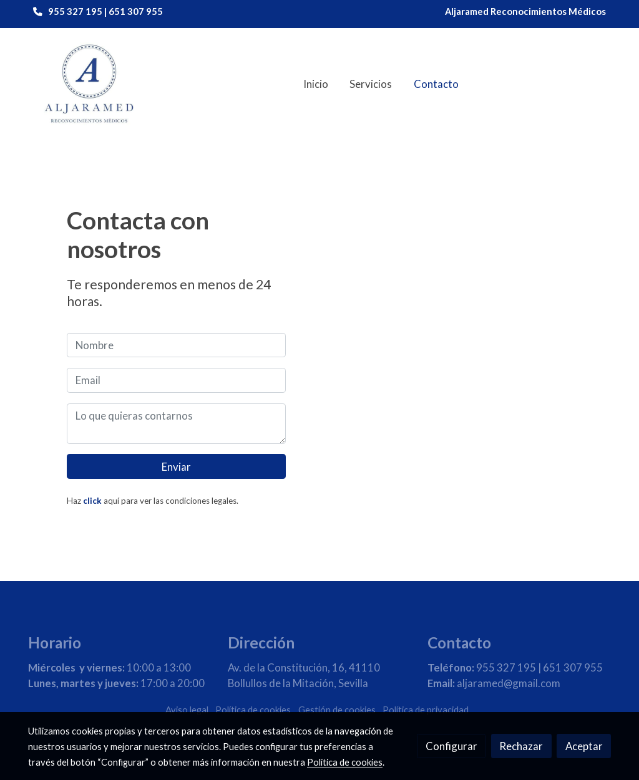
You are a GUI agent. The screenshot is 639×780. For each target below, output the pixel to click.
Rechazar (521, 746)
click (92, 501)
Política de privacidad (426, 710)
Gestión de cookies (337, 710)
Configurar (451, 746)
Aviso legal (186, 710)
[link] (89, 84)
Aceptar (584, 746)
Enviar (176, 466)
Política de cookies (253, 710)
